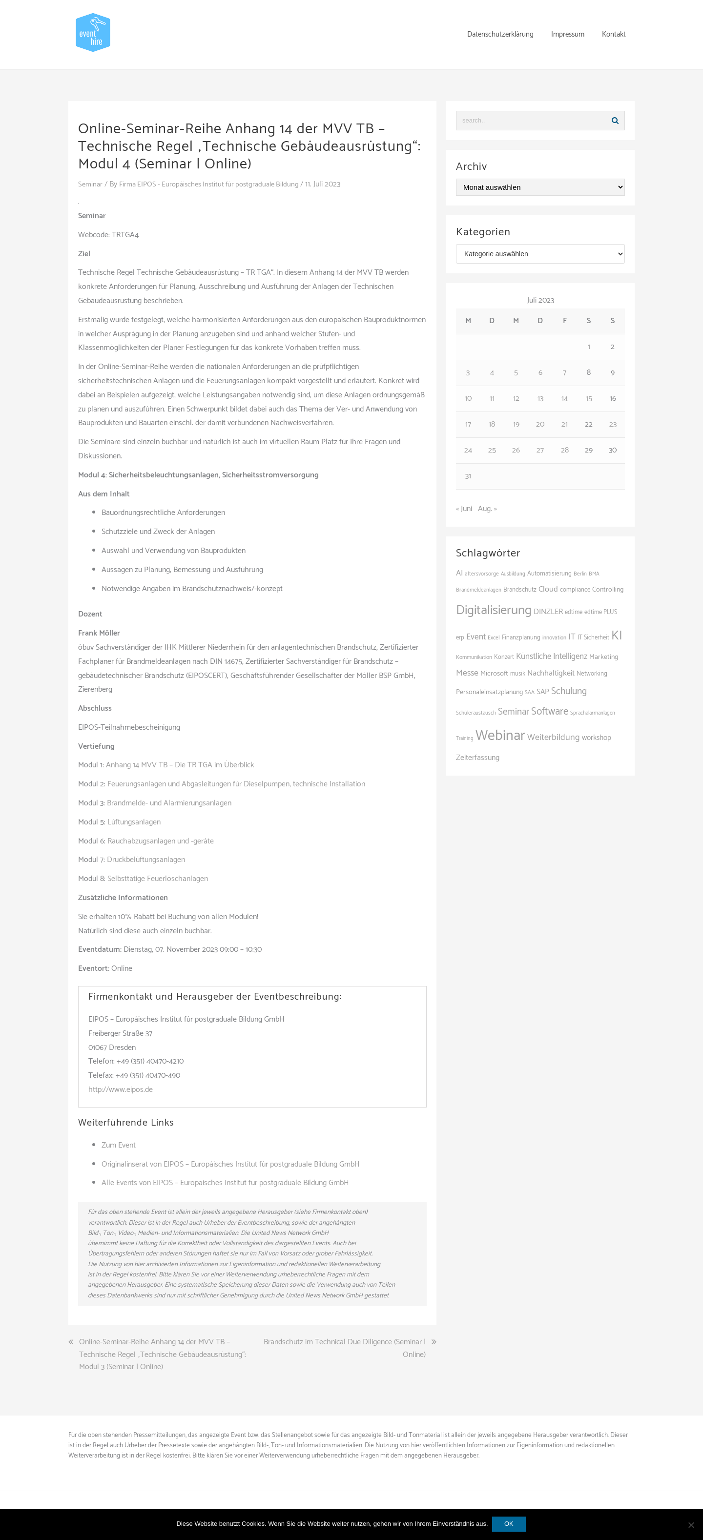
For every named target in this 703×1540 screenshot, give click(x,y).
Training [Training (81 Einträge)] (465, 738)
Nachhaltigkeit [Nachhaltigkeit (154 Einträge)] (551, 673)
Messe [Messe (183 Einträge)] (467, 673)
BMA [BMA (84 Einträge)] (594, 574)
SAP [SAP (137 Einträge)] (543, 692)
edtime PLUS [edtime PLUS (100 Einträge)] (600, 612)
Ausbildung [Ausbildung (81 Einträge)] (513, 574)
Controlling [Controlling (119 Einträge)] (607, 589)
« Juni (464, 508)
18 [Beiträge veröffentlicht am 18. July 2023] (492, 424)
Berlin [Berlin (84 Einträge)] (580, 574)
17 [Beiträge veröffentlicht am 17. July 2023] (468, 424)
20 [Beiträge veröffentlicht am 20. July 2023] (540, 424)
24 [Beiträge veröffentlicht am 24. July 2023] (468, 450)
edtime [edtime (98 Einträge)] (573, 612)
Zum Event (119, 1145)
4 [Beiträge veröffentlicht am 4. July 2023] (492, 372)
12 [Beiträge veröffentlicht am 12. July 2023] (516, 398)
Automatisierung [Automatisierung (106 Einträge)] (549, 574)
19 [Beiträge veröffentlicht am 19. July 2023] (516, 424)
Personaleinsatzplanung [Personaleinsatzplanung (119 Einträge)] (489, 692)
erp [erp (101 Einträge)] (460, 638)
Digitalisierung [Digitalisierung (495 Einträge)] (494, 610)
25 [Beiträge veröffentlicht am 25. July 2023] (492, 450)
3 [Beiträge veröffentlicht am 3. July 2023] (468, 372)
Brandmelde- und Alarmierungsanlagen (169, 803)
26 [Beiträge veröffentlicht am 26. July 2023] (516, 450)
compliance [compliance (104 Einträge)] (575, 590)
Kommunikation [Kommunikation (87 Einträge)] (474, 657)
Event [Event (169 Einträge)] (476, 637)
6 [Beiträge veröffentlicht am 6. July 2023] (540, 372)
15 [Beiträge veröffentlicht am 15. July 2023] (589, 398)
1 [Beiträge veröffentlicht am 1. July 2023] (589, 346)
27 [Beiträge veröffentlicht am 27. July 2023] (540, 450)
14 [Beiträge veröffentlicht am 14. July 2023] (564, 398)
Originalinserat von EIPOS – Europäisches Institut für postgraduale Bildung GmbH (231, 1164)
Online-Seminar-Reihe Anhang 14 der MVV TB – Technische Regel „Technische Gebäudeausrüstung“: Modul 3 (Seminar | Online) (162, 1355)
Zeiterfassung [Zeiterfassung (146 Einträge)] (477, 757)
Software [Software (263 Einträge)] (549, 711)
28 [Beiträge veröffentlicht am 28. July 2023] (565, 450)
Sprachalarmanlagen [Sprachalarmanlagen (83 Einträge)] (592, 713)
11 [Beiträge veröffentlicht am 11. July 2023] (492, 398)
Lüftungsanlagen (134, 822)
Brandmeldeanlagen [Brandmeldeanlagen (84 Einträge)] (478, 590)
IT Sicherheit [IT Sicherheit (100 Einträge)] (593, 638)
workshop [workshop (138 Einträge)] (596, 738)
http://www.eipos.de (120, 1089)
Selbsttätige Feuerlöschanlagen (157, 878)
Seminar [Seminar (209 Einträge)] (513, 711)
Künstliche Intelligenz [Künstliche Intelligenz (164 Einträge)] (551, 656)
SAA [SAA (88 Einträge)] (530, 692)
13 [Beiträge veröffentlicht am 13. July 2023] (540, 398)
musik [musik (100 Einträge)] (517, 674)
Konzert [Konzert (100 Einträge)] (504, 657)
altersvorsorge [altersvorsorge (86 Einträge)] (482, 574)
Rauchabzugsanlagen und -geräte (160, 841)
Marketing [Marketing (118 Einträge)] (603, 657)
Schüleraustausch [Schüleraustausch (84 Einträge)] (476, 713)
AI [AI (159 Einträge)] (459, 573)
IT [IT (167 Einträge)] (572, 637)
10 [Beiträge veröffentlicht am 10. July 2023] (468, 398)
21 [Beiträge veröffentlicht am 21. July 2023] (564, 424)
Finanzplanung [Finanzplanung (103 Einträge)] (521, 638)
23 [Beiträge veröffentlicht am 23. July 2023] (613, 424)
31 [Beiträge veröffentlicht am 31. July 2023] (468, 476)
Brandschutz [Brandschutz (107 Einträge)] (520, 590)
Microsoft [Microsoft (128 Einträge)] (494, 673)
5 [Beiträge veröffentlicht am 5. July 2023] (516, 372)
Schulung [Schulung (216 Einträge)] (569, 691)
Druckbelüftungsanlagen (146, 859)
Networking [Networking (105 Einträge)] (592, 674)
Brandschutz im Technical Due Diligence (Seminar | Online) (345, 1348)
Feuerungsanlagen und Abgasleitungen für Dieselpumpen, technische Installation (236, 784)
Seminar (91, 184)
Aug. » (487, 508)
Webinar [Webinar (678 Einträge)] (500, 736)
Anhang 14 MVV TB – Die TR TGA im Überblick (180, 765)
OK (510, 1524)
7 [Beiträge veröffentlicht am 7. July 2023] (564, 372)
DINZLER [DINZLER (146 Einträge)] (548, 611)
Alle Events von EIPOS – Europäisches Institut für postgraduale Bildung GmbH (225, 1183)
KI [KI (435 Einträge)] (616, 636)
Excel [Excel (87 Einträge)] (494, 638)
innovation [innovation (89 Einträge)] (554, 637)
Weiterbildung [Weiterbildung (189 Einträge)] (553, 737)
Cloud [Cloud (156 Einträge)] (548, 589)
